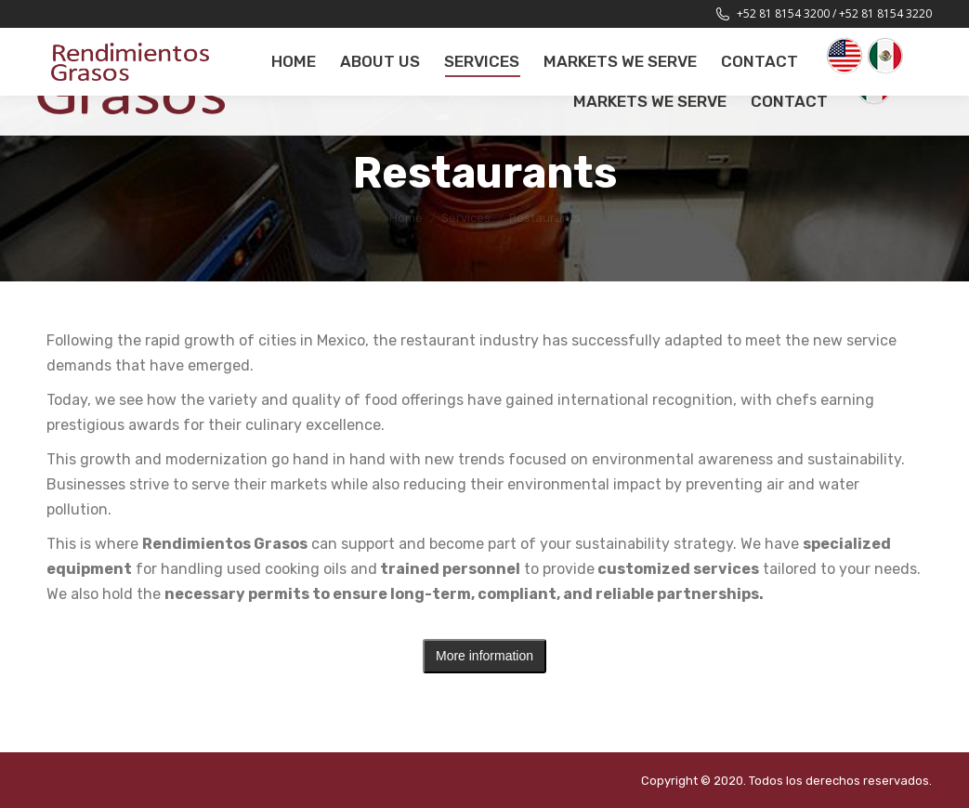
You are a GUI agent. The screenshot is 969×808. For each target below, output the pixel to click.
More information (484, 655)
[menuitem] (293, 61)
